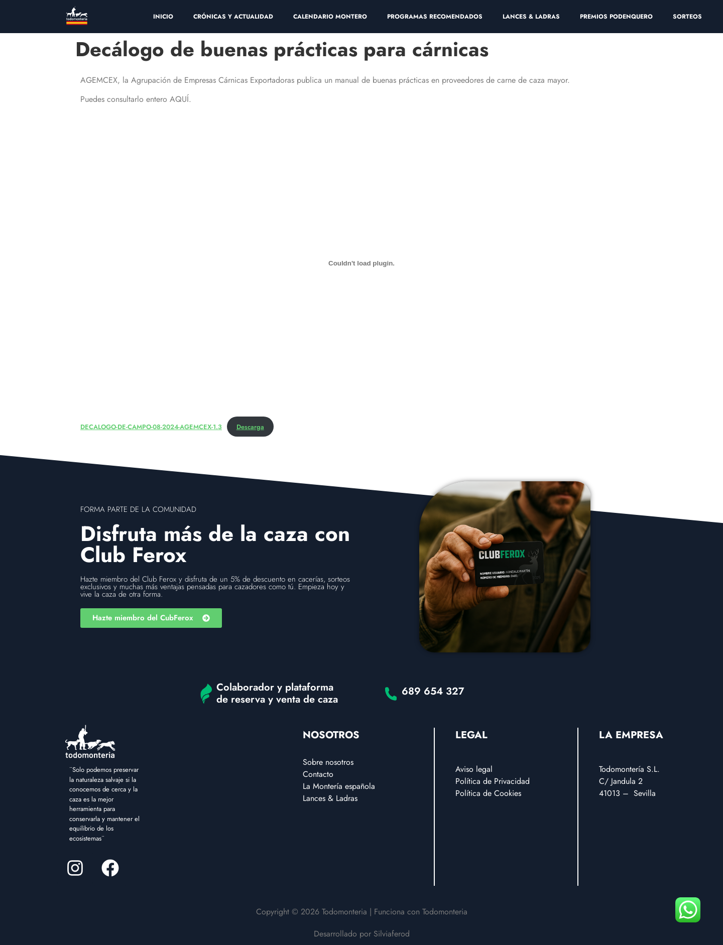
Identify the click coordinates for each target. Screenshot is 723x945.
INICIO (163, 16)
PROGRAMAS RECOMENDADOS (435, 16)
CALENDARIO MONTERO (330, 16)
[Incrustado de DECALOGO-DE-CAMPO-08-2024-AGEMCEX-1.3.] (361, 263)
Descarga (250, 427)
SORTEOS (687, 16)
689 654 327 (433, 691)
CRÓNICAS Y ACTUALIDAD (233, 16)
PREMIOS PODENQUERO (616, 16)
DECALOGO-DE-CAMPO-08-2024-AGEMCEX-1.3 (151, 427)
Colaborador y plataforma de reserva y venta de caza (277, 693)
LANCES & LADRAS (531, 16)
